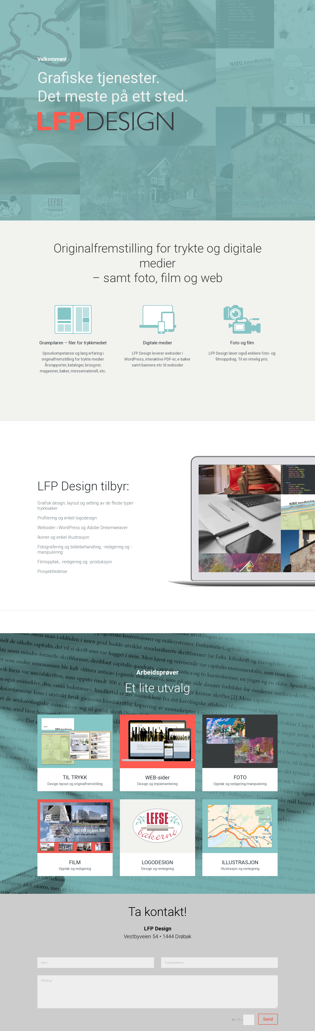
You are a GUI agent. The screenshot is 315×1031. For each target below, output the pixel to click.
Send (268, 1019)
